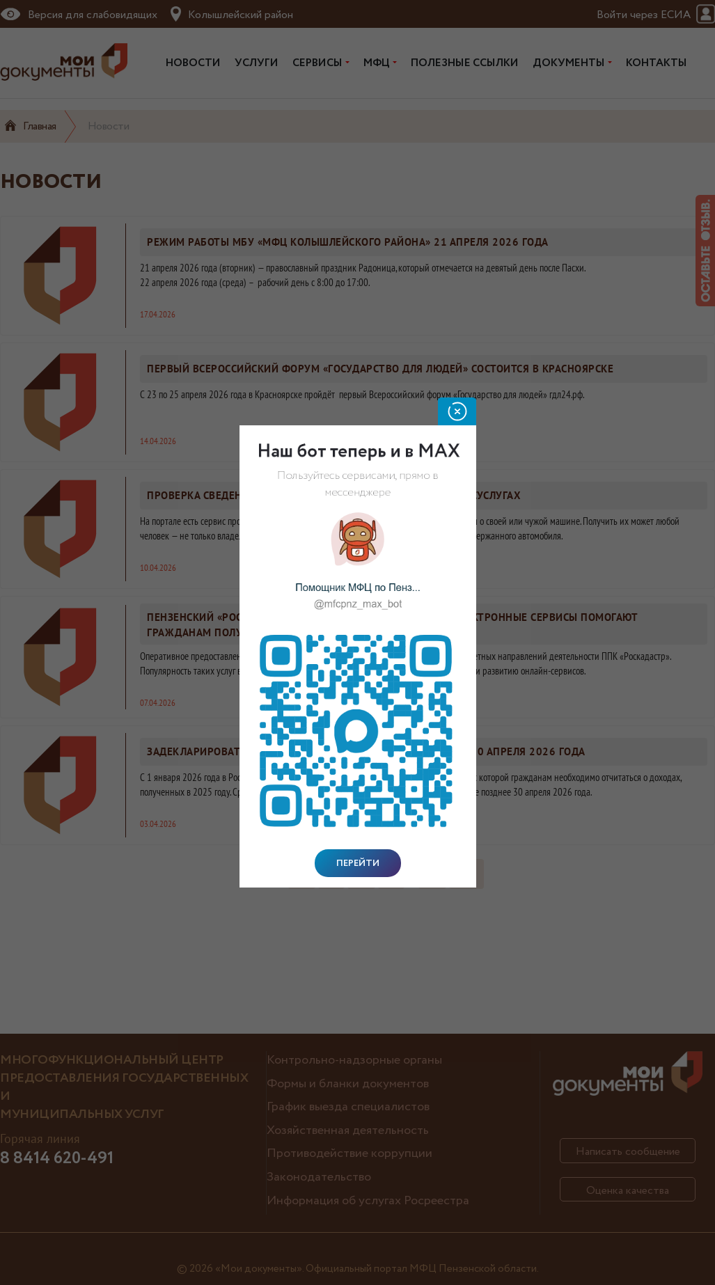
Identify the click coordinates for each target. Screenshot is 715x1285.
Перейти (357, 863)
